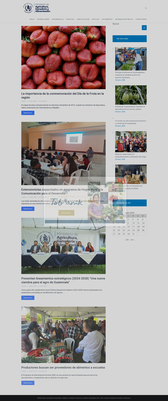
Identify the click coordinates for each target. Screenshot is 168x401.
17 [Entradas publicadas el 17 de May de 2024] (134, 227)
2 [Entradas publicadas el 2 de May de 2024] (128, 219)
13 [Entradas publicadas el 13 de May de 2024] (114, 227)
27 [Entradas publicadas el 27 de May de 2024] (114, 234)
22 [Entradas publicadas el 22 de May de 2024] (124, 230)
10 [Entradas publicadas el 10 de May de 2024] (134, 223)
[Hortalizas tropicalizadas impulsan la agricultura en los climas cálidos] (131, 95)
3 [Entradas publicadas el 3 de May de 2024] (133, 219)
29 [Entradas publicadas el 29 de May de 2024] (124, 234)
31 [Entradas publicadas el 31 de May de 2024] (134, 234)
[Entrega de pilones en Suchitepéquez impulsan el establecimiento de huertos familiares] (131, 59)
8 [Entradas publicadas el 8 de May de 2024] (123, 223)
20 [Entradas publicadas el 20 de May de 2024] (114, 230)
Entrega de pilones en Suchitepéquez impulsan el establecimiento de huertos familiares (130, 75)
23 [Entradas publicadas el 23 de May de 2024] (129, 230)
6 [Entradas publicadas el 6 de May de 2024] (113, 223)
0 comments (43, 101)
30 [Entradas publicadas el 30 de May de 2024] (129, 234)
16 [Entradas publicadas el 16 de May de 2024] (129, 227)
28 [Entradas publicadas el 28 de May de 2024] (119, 234)
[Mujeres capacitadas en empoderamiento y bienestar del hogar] (131, 142)
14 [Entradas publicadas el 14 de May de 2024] (119, 227)
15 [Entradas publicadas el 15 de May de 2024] (124, 227)
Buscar (116, 24)
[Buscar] (144, 27)
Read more (28, 113)
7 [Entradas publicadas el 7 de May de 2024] (118, 223)
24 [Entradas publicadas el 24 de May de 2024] (134, 230)
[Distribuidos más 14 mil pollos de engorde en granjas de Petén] (131, 175)
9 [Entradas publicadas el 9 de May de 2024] (128, 223)
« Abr (127, 240)
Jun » (132, 240)
